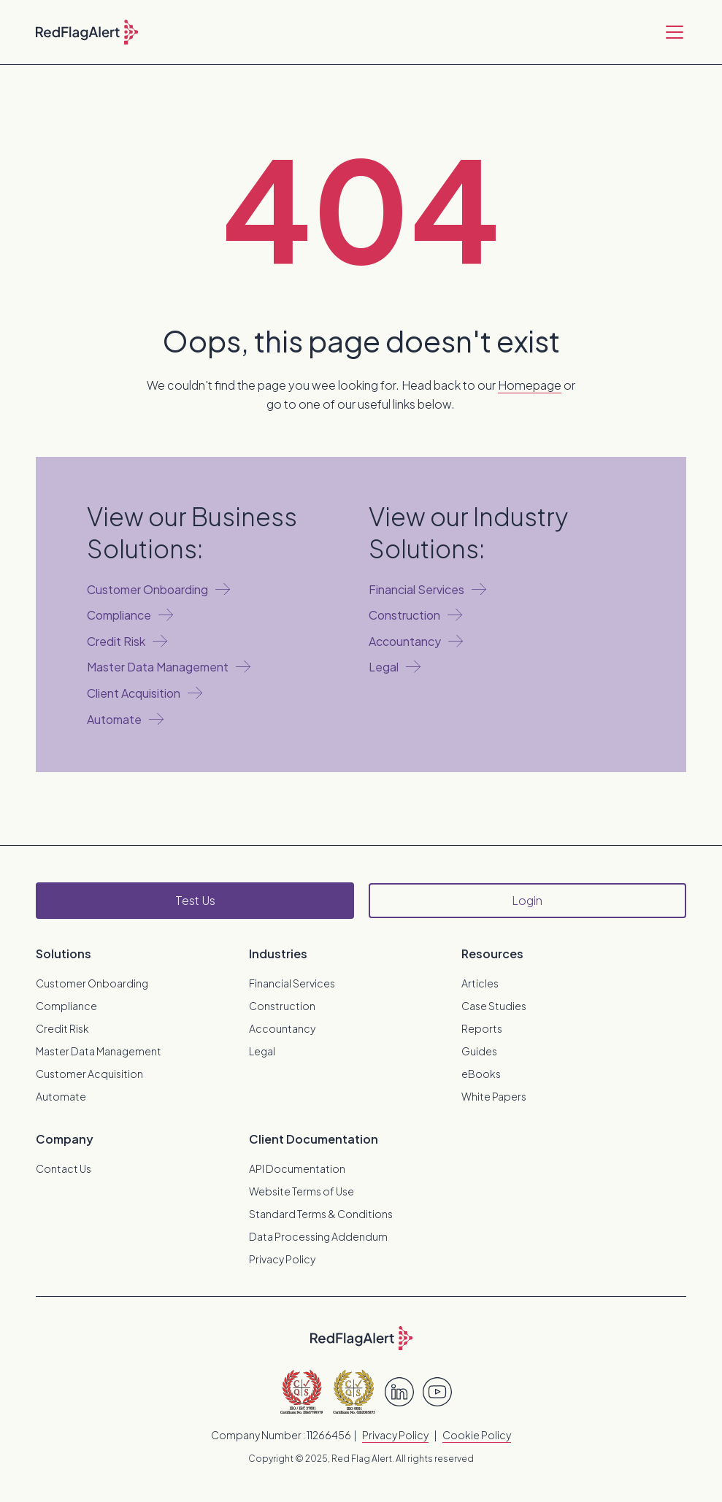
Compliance (66, 1006)
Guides (479, 1051)
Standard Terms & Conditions (321, 1214)
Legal (262, 1051)
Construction (282, 1006)
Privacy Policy (282, 1259)
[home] (87, 32)
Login (527, 900)
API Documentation (297, 1168)
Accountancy (282, 1028)
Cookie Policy (476, 1434)
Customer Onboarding (92, 983)
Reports (481, 1028)
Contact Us (63, 1168)
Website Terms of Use (301, 1191)
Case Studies (493, 1006)
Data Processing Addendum (318, 1236)
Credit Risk (62, 1028)
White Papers (493, 1096)
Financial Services (292, 983)
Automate (61, 1096)
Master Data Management (98, 1051)
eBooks (481, 1073)
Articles (480, 983)
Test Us (195, 900)
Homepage (529, 385)
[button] (671, 32)
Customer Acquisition (89, 1073)
